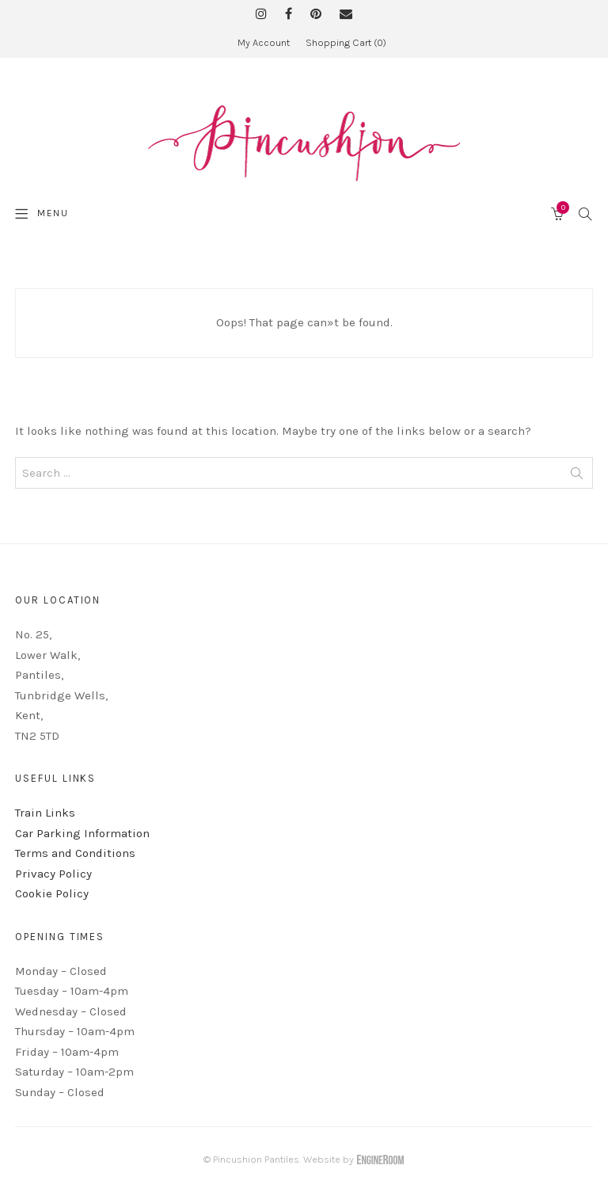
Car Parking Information (82, 833)
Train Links (45, 812)
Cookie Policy (52, 893)
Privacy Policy (53, 873)
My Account (264, 42)
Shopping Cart (346, 42)
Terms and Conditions (75, 853)
